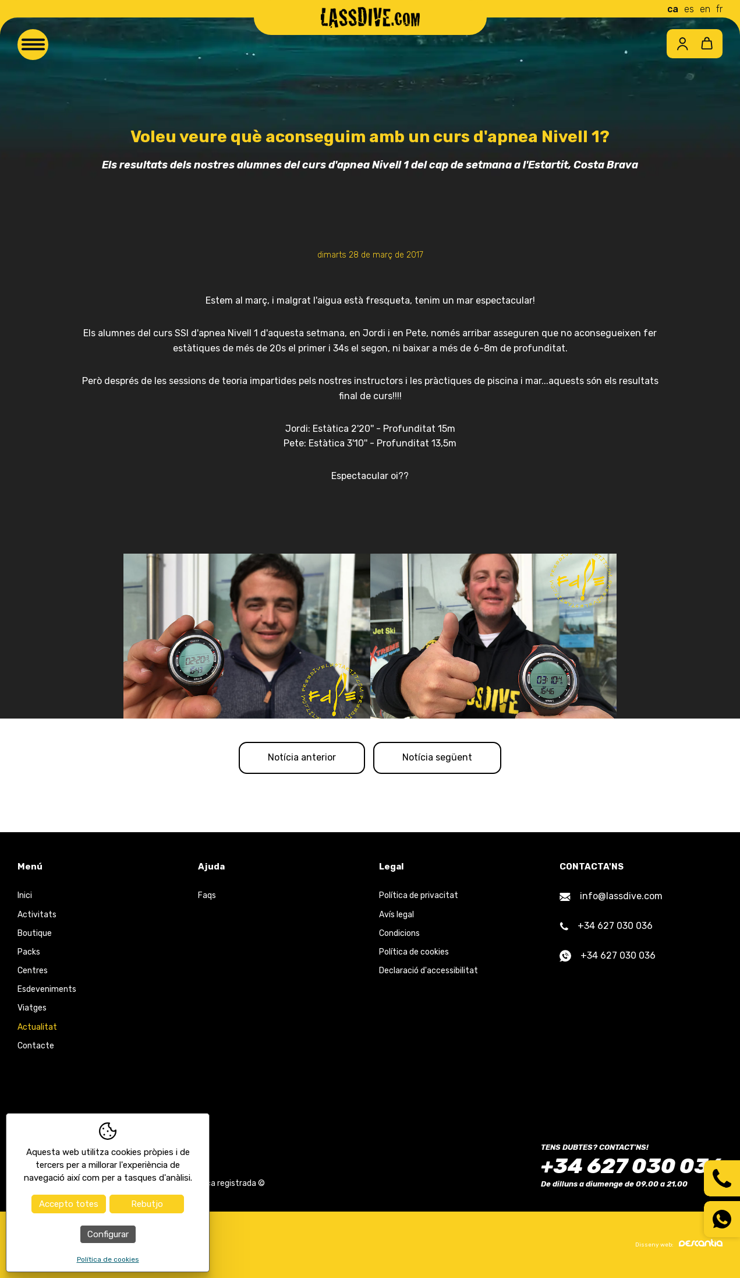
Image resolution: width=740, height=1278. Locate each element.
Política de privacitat (418, 896)
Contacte (35, 1046)
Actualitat (37, 1028)
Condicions (399, 934)
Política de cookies (414, 952)
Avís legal (396, 915)
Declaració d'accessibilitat (428, 971)
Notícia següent (438, 757)
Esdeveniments (46, 990)
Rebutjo (147, 1204)
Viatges (32, 1009)
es (689, 9)
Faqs (207, 896)
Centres (32, 971)
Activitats (36, 915)
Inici (24, 896)
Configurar (108, 1234)
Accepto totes (68, 1204)
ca (672, 9)
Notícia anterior (301, 757)
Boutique (34, 934)
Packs (28, 952)
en (705, 9)
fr (719, 9)
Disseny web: (679, 1244)
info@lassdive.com (611, 896)
